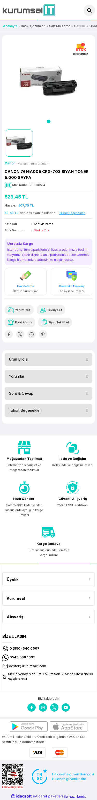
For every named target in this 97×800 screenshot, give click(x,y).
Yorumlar (16, 376)
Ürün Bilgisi (18, 359)
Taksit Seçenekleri (25, 410)
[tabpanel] (48, 81)
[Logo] (29, 10)
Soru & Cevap (21, 393)
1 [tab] (48, 121)
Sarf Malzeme (43, 224)
